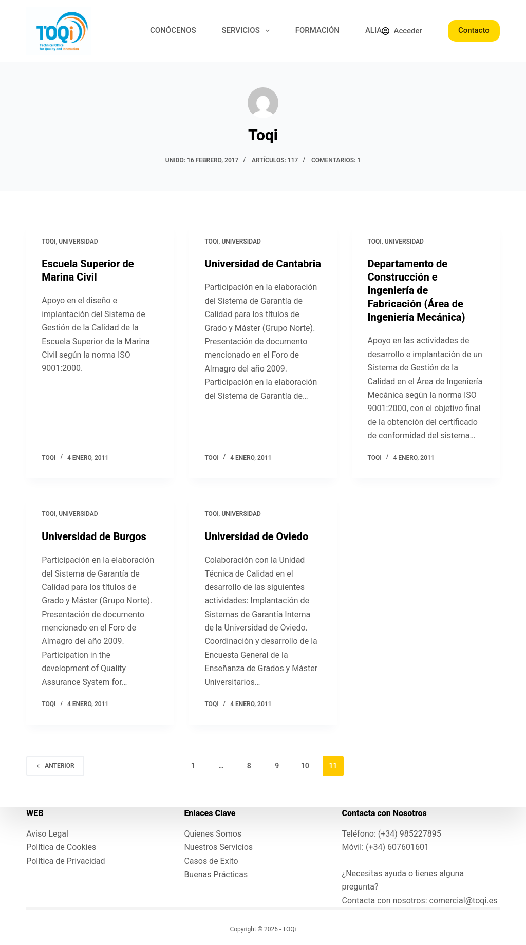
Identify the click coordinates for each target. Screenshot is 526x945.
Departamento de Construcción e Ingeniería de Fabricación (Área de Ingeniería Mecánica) (416, 290)
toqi (48, 241)
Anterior (55, 765)
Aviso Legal (47, 834)
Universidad (78, 241)
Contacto (474, 30)
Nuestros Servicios (218, 847)
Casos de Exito (211, 861)
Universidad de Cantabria (262, 263)
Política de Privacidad (65, 861)
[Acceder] (402, 31)
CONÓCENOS (173, 30)
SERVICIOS (248, 31)
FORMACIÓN (317, 30)
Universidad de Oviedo (256, 536)
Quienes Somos (212, 834)
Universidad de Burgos (94, 536)
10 (305, 766)
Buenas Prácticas (216, 874)
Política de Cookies (61, 847)
